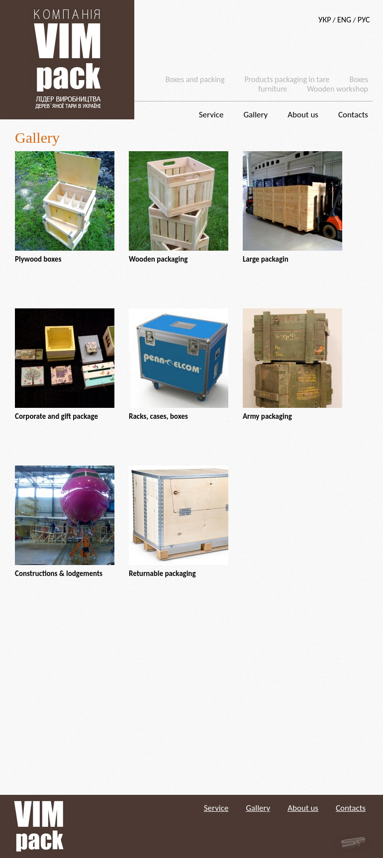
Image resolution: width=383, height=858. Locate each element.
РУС (364, 19)
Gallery (255, 114)
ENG (344, 19)
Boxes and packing (195, 79)
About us (302, 114)
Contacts (353, 114)
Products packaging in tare (286, 79)
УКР (324, 19)
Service (211, 114)
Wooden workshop (337, 89)
